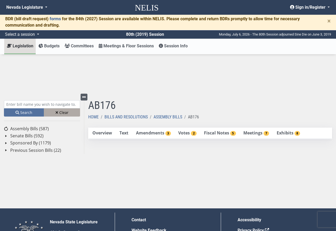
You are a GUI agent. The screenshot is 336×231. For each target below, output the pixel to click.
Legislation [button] (20, 45)
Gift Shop (140, 212)
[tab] (102, 94)
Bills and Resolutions (126, 78)
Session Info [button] (173, 45)
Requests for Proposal (259, 202)
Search (23, 73)
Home (93, 78)
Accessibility (249, 181)
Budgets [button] (49, 45)
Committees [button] (79, 45)
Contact (139, 181)
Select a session (20, 34)
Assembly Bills (168, 78)
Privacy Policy (253, 191)
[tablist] (210, 95)
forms (55, 18)
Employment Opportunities (157, 202)
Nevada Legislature (25, 7)
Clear (62, 73)
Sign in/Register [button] (308, 7)
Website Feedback (149, 191)
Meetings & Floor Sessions (126, 45)
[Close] (329, 21)
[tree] (42, 101)
